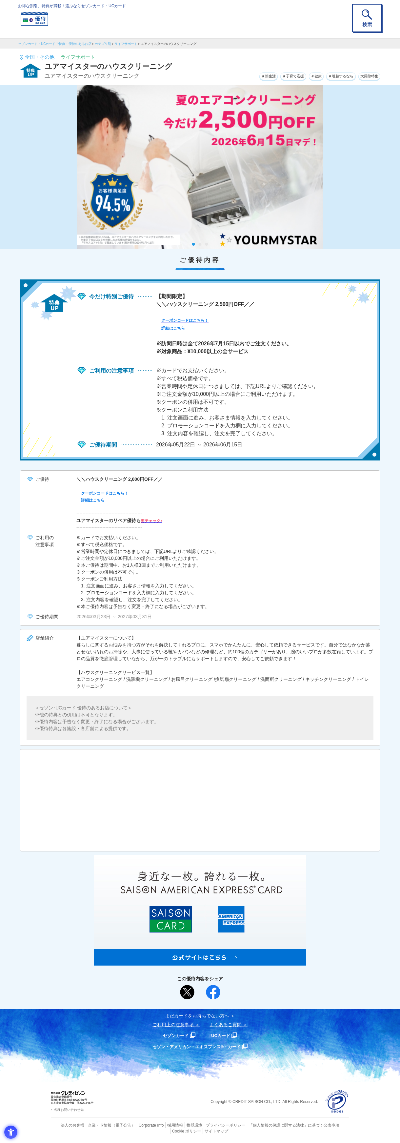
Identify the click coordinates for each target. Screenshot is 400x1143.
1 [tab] (193, 244)
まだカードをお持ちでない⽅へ (197, 1015)
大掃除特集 (365, 75)
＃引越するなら (330, 75)
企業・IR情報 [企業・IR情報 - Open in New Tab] (92, 1125)
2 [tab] (200, 244)
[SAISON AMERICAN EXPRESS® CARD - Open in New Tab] (200, 962)
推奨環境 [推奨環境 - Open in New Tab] (180, 1125)
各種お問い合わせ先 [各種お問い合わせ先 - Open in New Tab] (69, 1110)
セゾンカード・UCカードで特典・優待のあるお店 (54, 44)
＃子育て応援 (269, 75)
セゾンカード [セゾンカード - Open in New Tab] (173, 1035)
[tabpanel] (200, 167)
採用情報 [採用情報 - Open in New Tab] (162, 1125)
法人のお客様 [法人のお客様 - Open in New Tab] (67, 1125)
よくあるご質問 (226, 1024)
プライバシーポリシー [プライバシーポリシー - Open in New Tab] (209, 1125)
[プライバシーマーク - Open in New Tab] (337, 1101)
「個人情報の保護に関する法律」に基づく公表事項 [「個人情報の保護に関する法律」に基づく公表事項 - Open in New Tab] (272, 1125)
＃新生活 (238, 75)
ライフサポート (125, 44)
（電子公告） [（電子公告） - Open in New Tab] (114, 1125)
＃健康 (298, 75)
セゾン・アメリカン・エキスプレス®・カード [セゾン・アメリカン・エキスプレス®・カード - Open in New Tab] (196, 1046)
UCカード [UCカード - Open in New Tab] (223, 1035)
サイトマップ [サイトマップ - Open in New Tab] (200, 1131)
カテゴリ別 (103, 44)
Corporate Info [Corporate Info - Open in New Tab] (139, 1125)
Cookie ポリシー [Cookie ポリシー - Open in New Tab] (330, 1125)
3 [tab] (206, 244)
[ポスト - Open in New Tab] (187, 992)
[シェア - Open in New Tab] (213, 992)
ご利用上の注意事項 (173, 1024)
